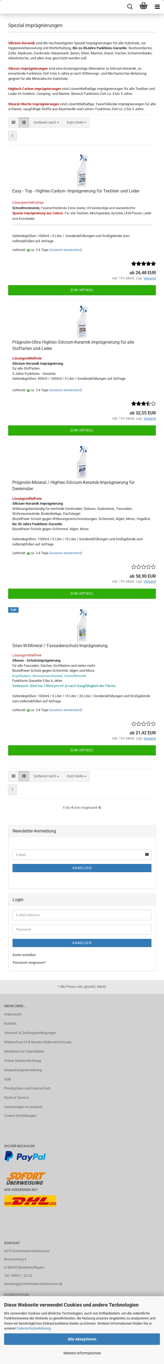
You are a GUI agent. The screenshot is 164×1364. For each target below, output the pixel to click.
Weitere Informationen (82, 1353)
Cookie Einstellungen (20, 1116)
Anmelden (82, 868)
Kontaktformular (16, 1294)
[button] (13, 122)
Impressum (13, 1014)
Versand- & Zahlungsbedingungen (30, 1033)
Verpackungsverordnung (23, 1070)
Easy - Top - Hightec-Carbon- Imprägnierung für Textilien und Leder (75, 191)
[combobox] (46, 122)
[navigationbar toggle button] (157, 7)
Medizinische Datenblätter (24, 1051)
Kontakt (10, 1023)
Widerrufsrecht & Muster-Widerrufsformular (37, 1042)
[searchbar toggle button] (130, 7)
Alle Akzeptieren (82, 1339)
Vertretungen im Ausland (23, 1107)
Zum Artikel (82, 290)
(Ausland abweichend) (65, 250)
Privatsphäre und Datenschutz (27, 1088)
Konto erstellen (24, 955)
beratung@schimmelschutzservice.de (33, 1284)
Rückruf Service (16, 1098)
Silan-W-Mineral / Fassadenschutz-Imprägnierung (60, 645)
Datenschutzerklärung (34, 1328)
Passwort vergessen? (29, 962)
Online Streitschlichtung (22, 1061)
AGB (7, 1079)
